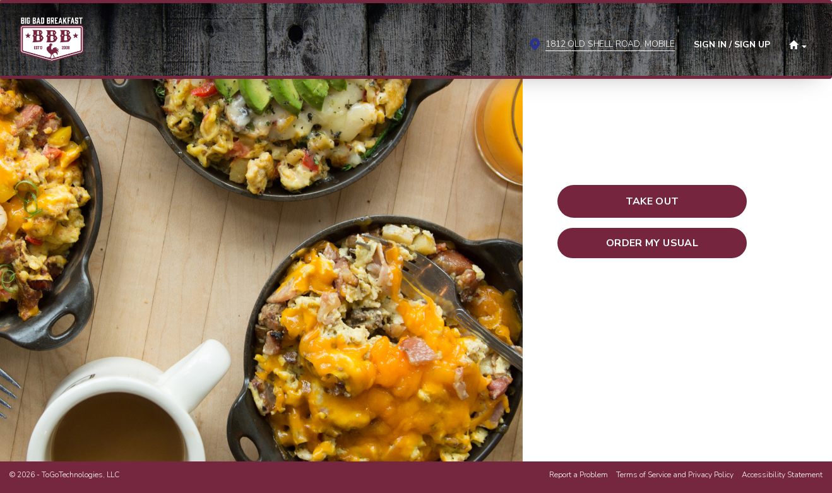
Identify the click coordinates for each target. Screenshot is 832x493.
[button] (798, 43)
